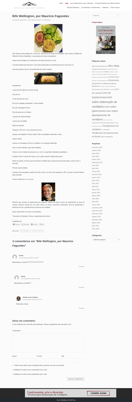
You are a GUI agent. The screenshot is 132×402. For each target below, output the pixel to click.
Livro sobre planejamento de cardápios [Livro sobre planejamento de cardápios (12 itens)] (105, 115)
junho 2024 (95, 153)
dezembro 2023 (97, 162)
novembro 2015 (97, 213)
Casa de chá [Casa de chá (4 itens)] (95, 74)
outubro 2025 (96, 150)
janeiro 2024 (96, 159)
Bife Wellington (25, 231)
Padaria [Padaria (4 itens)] (116, 122)
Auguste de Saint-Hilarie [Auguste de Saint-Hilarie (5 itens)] (99, 69)
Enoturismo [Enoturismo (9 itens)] (113, 80)
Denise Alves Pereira (21, 20)
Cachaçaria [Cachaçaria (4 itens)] (97, 71)
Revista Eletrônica (73, 7)
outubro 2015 (96, 216)
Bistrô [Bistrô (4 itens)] (109, 69)
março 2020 (96, 204)
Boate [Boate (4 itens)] (112, 69)
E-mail (39, 356)
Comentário (16, 330)
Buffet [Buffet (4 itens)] (93, 71)
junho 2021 (95, 180)
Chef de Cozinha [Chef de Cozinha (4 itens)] (111, 74)
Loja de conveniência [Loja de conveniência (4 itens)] (108, 119)
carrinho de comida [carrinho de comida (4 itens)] (113, 71)
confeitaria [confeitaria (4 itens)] (94, 80)
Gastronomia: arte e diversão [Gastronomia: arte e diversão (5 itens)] (100, 89)
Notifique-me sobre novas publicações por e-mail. (30, 374)
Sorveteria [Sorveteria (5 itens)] (107, 129)
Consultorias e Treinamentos (90, 7)
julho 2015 (95, 226)
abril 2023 (95, 168)
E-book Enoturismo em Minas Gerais (107, 3)
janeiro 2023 (96, 177)
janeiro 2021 (96, 192)
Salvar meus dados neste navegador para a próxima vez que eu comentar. (39, 365)
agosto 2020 (96, 195)
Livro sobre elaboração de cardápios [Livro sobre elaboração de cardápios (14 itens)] (104, 102)
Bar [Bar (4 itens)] (107, 69)
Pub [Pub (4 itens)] (102, 129)
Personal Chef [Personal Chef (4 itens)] (95, 126)
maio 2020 (95, 198)
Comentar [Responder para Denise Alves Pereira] (81, 308)
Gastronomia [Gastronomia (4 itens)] (112, 86)
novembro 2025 (97, 147)
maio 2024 (95, 156)
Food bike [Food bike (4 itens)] (102, 86)
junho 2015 (95, 229)
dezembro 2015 (97, 211)
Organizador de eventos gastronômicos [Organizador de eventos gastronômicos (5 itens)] (103, 123)
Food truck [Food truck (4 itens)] (106, 86)
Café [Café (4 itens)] (101, 71)
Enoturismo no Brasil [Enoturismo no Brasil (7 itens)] (100, 83)
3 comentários (46, 20)
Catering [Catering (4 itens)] (100, 74)
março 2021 (96, 189)
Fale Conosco (115, 7)
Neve (58, 400)
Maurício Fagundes (37, 231)
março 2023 (96, 171)
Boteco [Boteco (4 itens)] (115, 69)
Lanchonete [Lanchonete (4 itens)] (111, 89)
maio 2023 (95, 165)
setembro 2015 (97, 219)
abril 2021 (95, 186)
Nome (14, 356)
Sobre (61, 3)
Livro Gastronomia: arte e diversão (81, 3)
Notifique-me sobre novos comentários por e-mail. (30, 370)
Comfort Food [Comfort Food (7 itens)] (113, 77)
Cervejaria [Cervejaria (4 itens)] (104, 74)
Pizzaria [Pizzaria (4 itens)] (100, 126)
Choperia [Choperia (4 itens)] (100, 77)
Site (63, 356)
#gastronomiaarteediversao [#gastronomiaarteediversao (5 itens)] (100, 66)
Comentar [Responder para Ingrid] (81, 266)
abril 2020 (95, 201)
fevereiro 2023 (96, 174)
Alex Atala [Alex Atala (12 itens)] (113, 65)
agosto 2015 (96, 223)
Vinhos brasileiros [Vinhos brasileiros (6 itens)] (106, 137)
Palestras (105, 7)
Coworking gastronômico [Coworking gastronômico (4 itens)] (102, 80)
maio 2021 (95, 183)
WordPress (71, 400)
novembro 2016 (97, 208)
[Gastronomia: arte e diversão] (29, 5)
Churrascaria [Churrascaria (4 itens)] (105, 77)
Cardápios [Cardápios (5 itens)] (106, 71)
